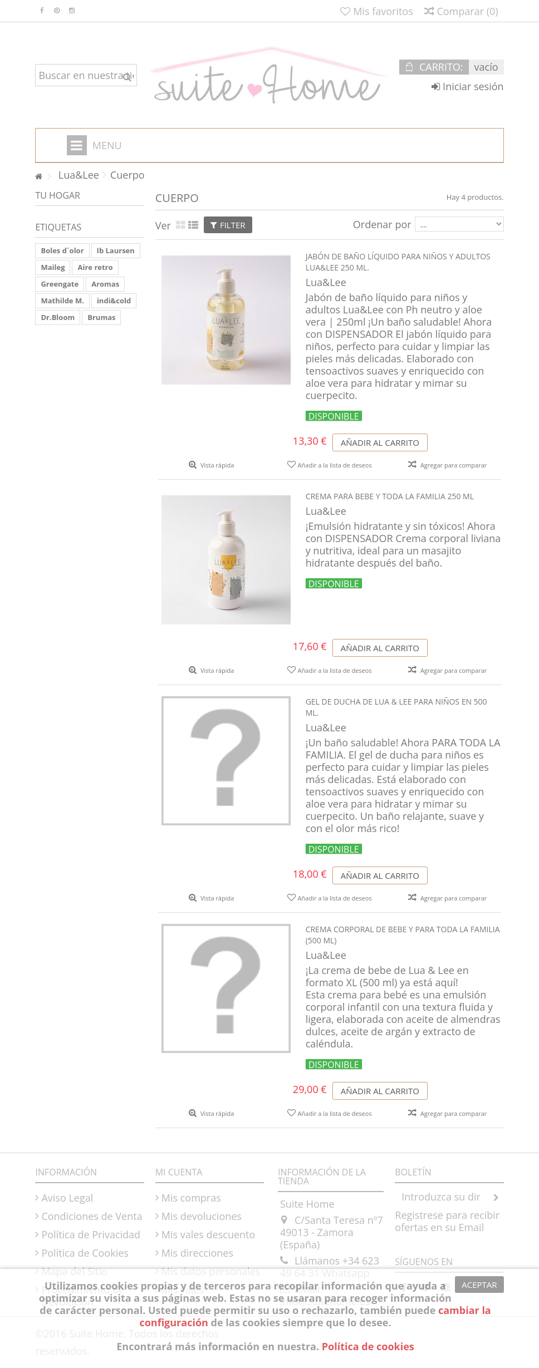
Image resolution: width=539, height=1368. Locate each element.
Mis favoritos (376, 11)
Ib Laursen (116, 250)
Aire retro (94, 267)
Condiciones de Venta (91, 1216)
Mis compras (191, 1198)
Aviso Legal (67, 1198)
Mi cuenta (179, 1172)
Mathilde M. (62, 301)
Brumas (101, 317)
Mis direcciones (197, 1253)
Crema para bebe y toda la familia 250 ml (390, 496)
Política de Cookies (84, 1253)
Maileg (53, 267)
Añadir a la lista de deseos (335, 465)
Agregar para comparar (453, 465)
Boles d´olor (62, 250)
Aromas (105, 284)
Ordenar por (382, 224)
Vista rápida (216, 465)
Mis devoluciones (201, 1216)
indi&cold (114, 301)
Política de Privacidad (90, 1234)
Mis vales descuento (208, 1234)
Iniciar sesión (467, 86)
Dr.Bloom (58, 317)
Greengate (60, 284)
